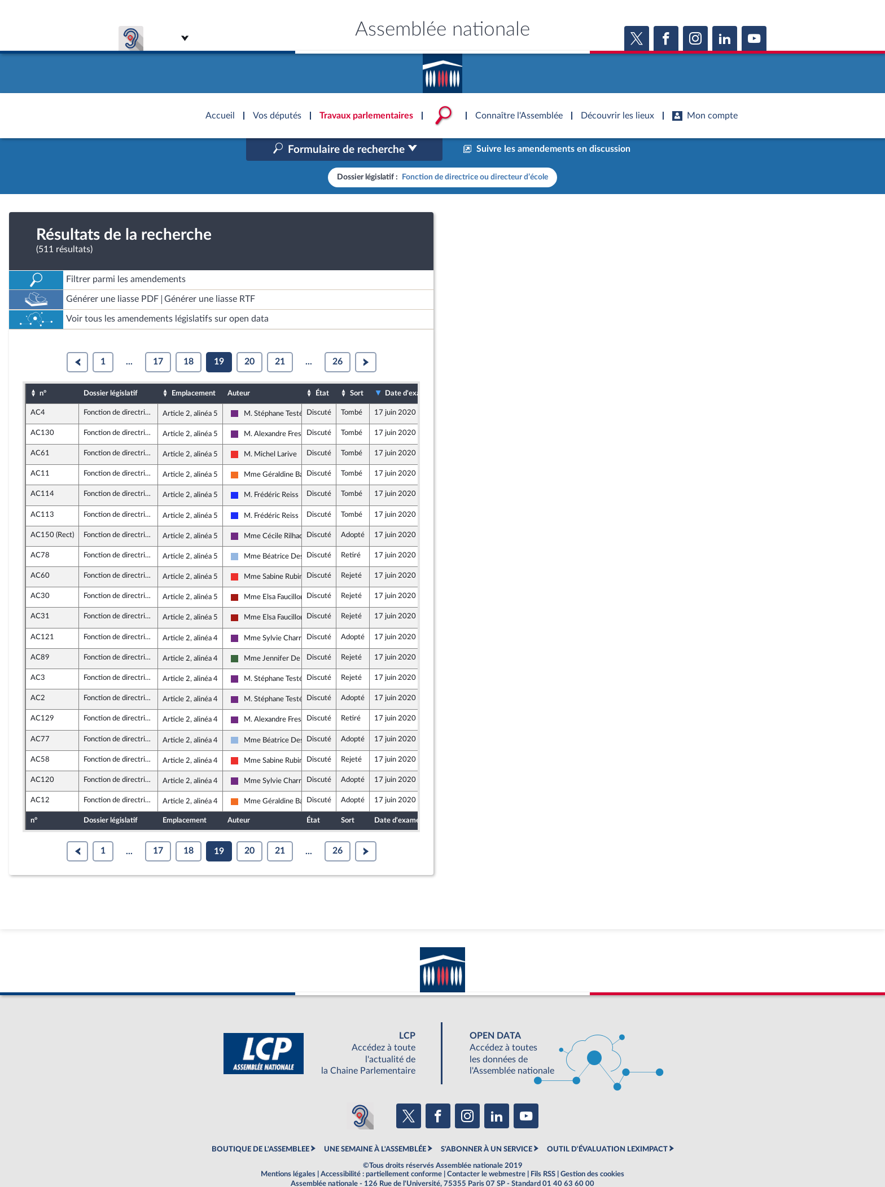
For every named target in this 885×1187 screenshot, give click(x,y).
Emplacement (194, 369)
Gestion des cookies (592, 1149)
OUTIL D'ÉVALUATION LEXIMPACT (607, 1125)
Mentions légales (288, 1149)
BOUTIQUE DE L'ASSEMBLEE (260, 1125)
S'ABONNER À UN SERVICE (486, 1125)
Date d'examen (410, 369)
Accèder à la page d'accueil (442, 69)
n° (43, 369)
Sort (356, 369)
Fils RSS (543, 1149)
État (322, 369)
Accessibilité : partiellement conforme (381, 1149)
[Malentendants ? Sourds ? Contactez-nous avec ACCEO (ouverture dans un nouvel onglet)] (360, 1092)
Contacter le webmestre (486, 1149)
